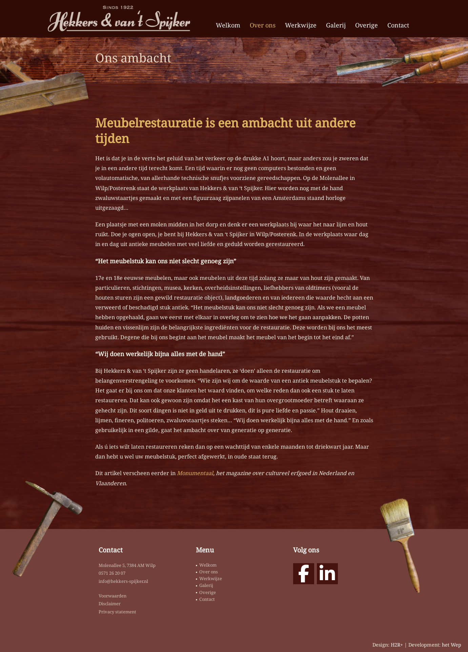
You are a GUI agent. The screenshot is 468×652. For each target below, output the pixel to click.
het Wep (451, 644)
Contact (398, 25)
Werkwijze (301, 25)
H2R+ (397, 644)
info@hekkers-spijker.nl (123, 581)
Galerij (336, 25)
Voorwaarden (112, 596)
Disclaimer (110, 603)
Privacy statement (117, 612)
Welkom (228, 25)
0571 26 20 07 (112, 573)
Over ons (263, 25)
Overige (366, 25)
